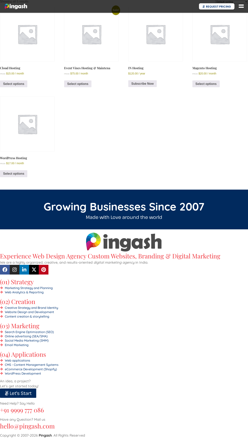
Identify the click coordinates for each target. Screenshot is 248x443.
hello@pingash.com (27, 426)
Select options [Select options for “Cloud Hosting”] (13, 83)
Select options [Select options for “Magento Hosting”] (206, 83)
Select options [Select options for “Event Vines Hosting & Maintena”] (77, 83)
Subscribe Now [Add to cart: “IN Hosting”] (142, 83)
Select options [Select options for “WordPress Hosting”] (13, 173)
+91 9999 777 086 (22, 410)
